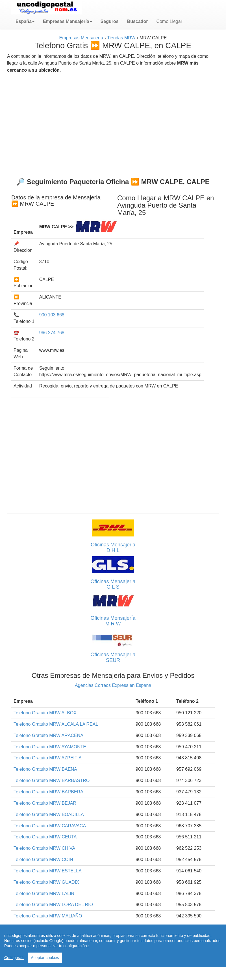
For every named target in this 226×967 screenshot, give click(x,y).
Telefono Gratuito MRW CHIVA (44, 848)
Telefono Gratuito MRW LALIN (44, 893)
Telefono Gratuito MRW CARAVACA (50, 825)
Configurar (14, 957)
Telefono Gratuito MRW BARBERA (48, 791)
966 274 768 (51, 332)
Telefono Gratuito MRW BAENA (45, 769)
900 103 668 (51, 314)
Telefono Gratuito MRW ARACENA (48, 735)
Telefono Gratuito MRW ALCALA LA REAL (56, 724)
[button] (25, 21)
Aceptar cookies (45, 957)
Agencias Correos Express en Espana (113, 685)
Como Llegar (169, 21)
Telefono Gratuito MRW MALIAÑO (48, 915)
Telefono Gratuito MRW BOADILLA (49, 814)
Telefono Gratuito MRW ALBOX (45, 712)
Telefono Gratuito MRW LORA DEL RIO (53, 904)
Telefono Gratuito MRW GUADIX (46, 882)
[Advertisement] (113, 123)
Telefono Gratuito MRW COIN (43, 859)
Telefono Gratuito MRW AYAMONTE (50, 746)
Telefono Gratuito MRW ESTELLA (48, 870)
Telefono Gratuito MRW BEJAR (45, 803)
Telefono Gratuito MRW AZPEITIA (48, 757)
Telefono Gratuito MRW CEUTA (45, 836)
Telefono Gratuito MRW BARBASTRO (52, 780)
